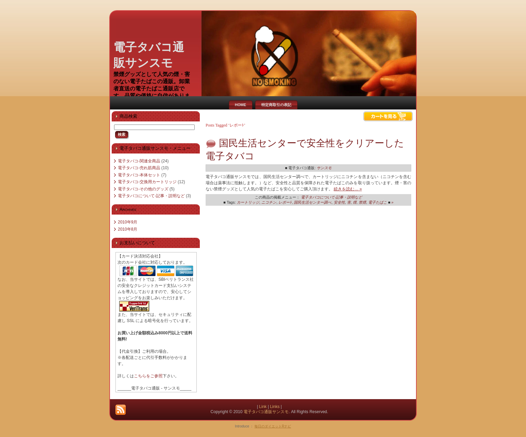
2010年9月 (127, 222)
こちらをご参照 (148, 376)
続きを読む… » (348, 189)
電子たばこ (377, 202)
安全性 (339, 202)
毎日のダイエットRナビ (272, 426)
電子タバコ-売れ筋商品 (139, 167)
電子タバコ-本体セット (139, 175)
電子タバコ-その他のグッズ (143, 189)
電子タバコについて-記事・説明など (151, 195)
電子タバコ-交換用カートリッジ (147, 181)
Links (274, 406)
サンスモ (324, 168)
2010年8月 (127, 229)
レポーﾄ (285, 202)
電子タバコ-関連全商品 (139, 161)
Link (263, 406)
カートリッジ (248, 202)
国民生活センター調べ (312, 202)
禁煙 (362, 202)
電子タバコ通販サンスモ (266, 411)
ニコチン (268, 202)
